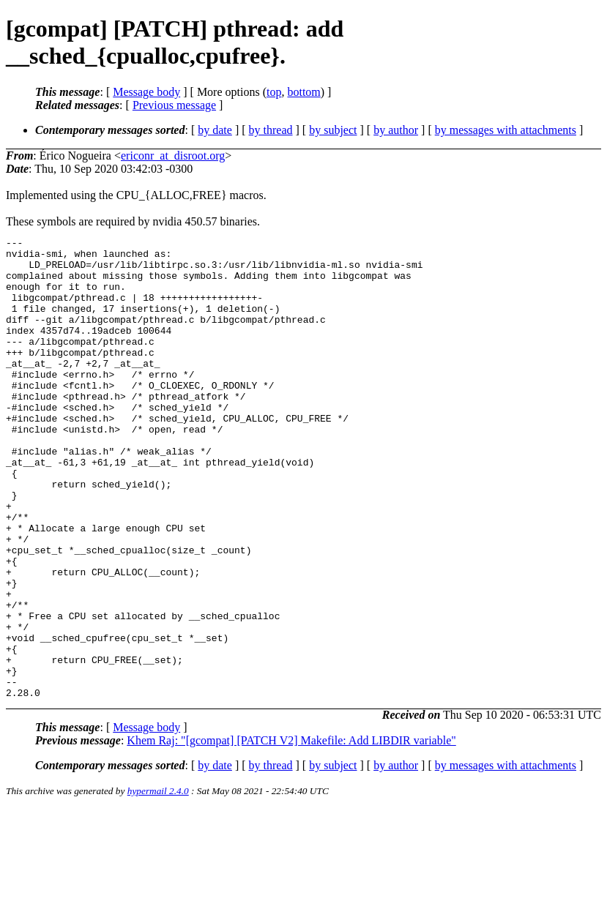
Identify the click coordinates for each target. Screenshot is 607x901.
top (274, 92)
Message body (146, 92)
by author (395, 130)
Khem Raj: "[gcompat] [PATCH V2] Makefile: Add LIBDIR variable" (291, 832)
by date (215, 130)
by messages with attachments (505, 130)
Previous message (174, 105)
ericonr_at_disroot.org (173, 155)
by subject (333, 130)
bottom (303, 92)
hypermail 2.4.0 (158, 883)
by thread (271, 130)
